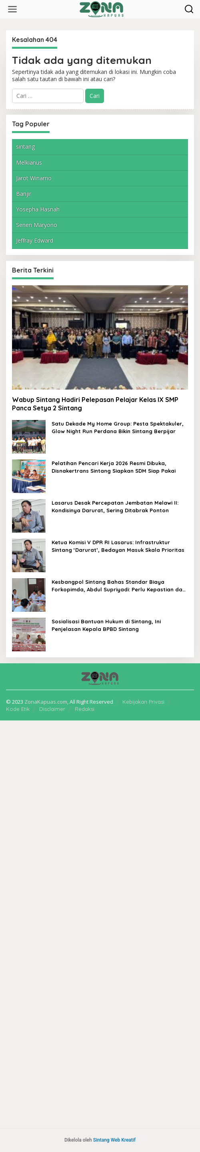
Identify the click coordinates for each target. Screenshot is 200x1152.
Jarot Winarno (34, 178)
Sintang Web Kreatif (114, 1140)
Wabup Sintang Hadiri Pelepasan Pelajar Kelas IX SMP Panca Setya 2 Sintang (95, 404)
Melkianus (29, 162)
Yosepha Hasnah (38, 209)
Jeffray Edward (34, 240)
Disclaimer (52, 709)
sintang (25, 146)
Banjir (23, 193)
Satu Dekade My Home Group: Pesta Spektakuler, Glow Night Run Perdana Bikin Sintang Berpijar (118, 427)
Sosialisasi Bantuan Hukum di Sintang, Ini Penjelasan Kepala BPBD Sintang (106, 625)
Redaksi (84, 709)
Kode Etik (18, 709)
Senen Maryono (36, 225)
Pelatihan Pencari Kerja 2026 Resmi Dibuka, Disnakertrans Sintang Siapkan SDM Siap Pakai (114, 467)
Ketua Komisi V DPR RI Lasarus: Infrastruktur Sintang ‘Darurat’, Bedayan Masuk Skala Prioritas (118, 546)
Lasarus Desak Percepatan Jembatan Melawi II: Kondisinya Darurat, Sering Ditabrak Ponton (115, 506)
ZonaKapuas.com (45, 701)
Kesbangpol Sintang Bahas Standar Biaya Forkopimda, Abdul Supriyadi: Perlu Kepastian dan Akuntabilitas (119, 586)
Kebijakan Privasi (143, 701)
